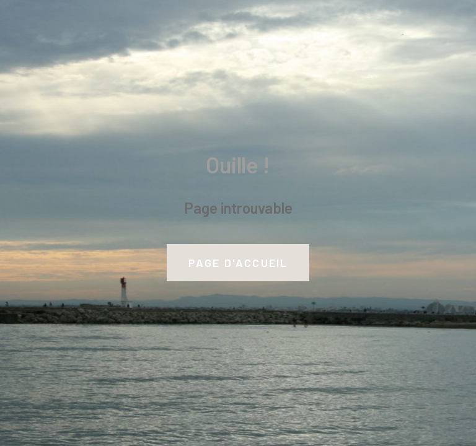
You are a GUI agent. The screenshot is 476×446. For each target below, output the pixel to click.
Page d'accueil (238, 262)
